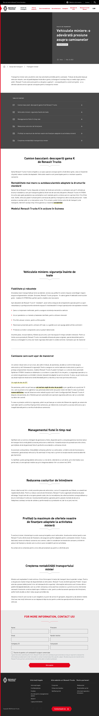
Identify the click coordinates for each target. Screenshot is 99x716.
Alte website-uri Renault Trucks (63, 680)
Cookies (33, 691)
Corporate (55, 685)
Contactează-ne (60, 709)
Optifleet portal (56, 691)
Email (13, 635)
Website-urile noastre (75, 2)
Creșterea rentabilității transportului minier (33, 140)
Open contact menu (87, 2)
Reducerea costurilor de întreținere (30, 126)
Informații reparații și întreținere (83, 692)
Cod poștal (54, 644)
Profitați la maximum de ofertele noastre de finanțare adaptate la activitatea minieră (46, 133)
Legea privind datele (36, 701)
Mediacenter (80, 685)
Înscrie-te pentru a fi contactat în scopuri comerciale (32, 653)
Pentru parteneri (83, 680)
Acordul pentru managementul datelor (39, 695)
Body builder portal (82, 688)
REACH (33, 699)
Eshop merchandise (57, 688)
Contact (87, 2)
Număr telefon (55, 635)
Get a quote (49, 665)
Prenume (53, 628)
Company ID (15, 644)
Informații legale (36, 680)
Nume (13, 628)
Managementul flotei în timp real (29, 119)
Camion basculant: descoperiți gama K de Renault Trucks (37, 105)
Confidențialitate (35, 688)
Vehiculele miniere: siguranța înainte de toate (33, 112)
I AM (93, 8)
